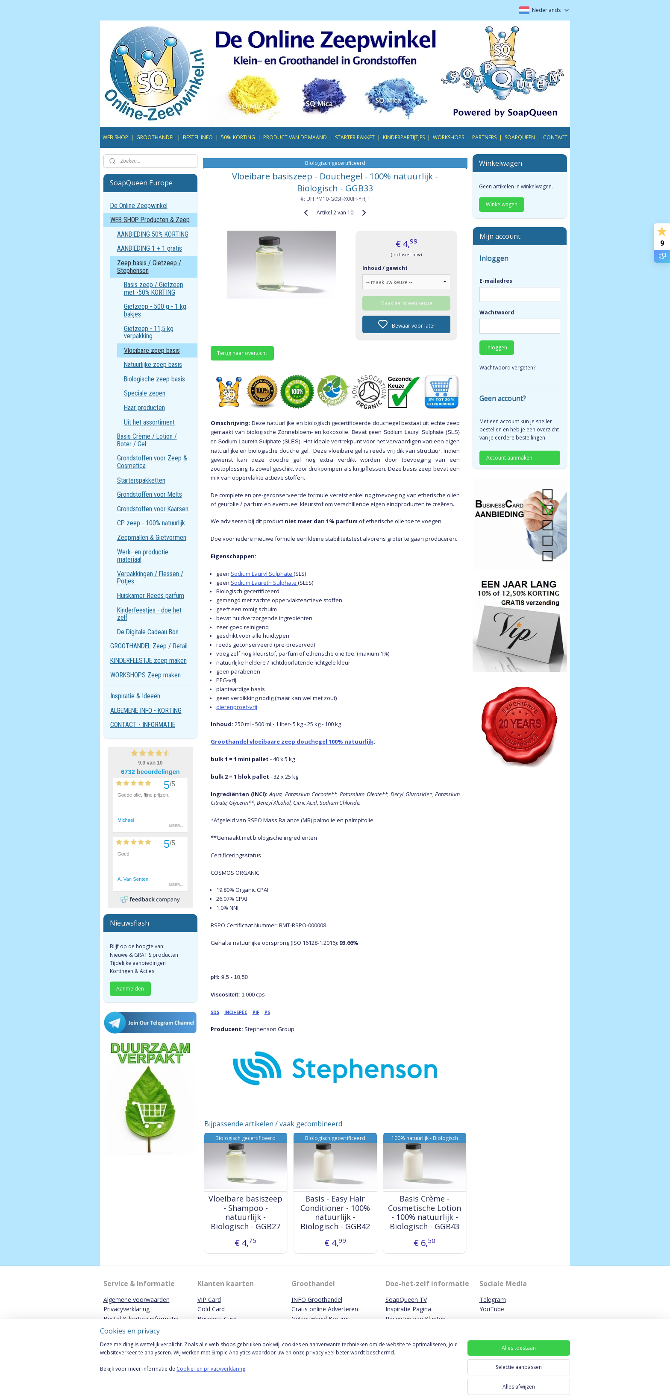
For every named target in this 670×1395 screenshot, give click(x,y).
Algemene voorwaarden (136, 1299)
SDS (214, 1012)
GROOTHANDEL (155, 137)
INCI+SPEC (235, 1012)
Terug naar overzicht (242, 353)
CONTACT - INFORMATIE (142, 725)
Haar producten (144, 408)
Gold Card (211, 1309)
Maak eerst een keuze (406, 303)
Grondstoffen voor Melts (149, 494)
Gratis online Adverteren (324, 1309)
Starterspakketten (141, 480)
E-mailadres (495, 280)
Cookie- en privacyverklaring (210, 1377)
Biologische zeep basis (154, 379)
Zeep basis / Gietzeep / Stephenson (149, 267)
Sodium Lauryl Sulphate (261, 573)
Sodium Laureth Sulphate (263, 582)
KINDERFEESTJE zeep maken (148, 660)
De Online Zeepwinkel (139, 206)
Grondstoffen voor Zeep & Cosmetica (152, 462)
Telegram (492, 1299)
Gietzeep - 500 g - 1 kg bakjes (155, 310)
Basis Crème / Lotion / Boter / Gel (147, 440)
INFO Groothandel (316, 1299)
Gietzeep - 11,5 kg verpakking (148, 332)
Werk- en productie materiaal (142, 556)
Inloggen (496, 347)
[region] (278, 1366)
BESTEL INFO (198, 137)
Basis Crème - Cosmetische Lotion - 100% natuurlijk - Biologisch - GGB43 (424, 1212)
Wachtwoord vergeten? (507, 367)
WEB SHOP (115, 137)
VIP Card (209, 1299)
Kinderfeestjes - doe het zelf (149, 614)
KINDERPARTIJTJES (404, 137)
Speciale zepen (144, 393)
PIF (255, 1012)
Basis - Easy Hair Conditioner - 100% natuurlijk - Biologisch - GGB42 (335, 1212)
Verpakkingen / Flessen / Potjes (150, 578)
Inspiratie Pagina (408, 1309)
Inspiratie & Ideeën (135, 696)
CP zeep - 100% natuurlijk (151, 523)
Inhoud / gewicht (385, 268)
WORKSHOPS (448, 137)
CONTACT (555, 137)
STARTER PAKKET (355, 137)
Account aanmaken (509, 457)
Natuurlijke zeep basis (153, 364)
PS (267, 1012)
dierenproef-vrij (236, 707)
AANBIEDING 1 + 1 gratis (149, 248)
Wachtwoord (496, 312)
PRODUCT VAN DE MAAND (295, 137)
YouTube (491, 1309)
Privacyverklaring (126, 1309)
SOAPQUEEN (520, 137)
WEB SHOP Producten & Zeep (150, 220)
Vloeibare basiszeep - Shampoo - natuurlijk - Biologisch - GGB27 (245, 1212)
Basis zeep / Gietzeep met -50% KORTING (153, 288)
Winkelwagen (501, 204)
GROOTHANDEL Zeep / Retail (149, 646)
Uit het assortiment (149, 422)
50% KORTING (238, 137)
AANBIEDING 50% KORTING (152, 234)
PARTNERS (484, 137)
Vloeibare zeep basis (152, 350)
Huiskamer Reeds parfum (150, 596)
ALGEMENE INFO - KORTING (146, 710)
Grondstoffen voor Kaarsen (152, 509)
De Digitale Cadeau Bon (148, 632)
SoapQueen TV (406, 1299)
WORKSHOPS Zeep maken (145, 675)
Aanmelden (130, 988)
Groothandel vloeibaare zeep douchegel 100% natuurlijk (291, 741)
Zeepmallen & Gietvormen (151, 537)
